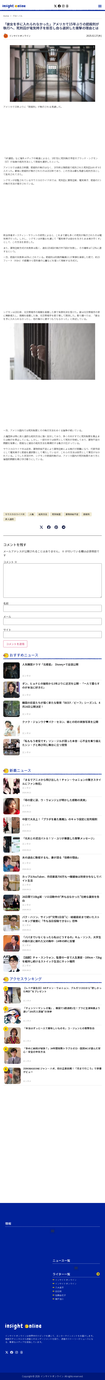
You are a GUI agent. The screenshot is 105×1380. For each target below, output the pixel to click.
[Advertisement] (52, 134)
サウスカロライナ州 (14, 514)
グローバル (18, 15)
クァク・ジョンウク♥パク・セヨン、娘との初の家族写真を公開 (60, 722)
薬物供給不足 (72, 514)
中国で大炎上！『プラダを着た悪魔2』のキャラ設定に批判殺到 (59, 819)
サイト (7, 629)
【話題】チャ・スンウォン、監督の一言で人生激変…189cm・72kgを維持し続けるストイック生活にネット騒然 (62, 959)
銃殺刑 (86, 514)
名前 (6, 603)
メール (7, 616)
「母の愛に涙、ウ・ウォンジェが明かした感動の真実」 (55, 800)
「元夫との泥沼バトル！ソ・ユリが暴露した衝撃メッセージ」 (59, 838)
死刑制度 (56, 514)
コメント (10, 562)
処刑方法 (43, 514)
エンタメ (26, 675)
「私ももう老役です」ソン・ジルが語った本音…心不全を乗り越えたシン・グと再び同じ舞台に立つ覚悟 (61, 743)
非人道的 (9, 519)
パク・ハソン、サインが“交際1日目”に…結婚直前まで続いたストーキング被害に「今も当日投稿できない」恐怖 (61, 919)
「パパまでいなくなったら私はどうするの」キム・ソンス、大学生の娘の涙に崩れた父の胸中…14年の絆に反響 (61, 939)
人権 (31, 514)
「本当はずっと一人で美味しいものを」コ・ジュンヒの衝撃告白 (58, 1028)
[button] (100, 6)
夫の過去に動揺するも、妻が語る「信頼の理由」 (51, 857)
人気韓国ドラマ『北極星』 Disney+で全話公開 (50, 664)
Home (6, 15)
